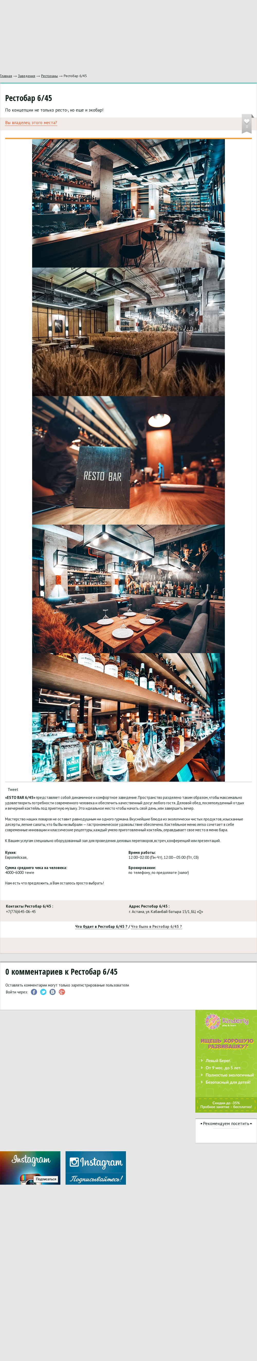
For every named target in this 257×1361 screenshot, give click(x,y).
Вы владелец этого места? (31, 122)
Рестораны (49, 76)
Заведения (26, 76)
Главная (6, 76)
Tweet (13, 789)
